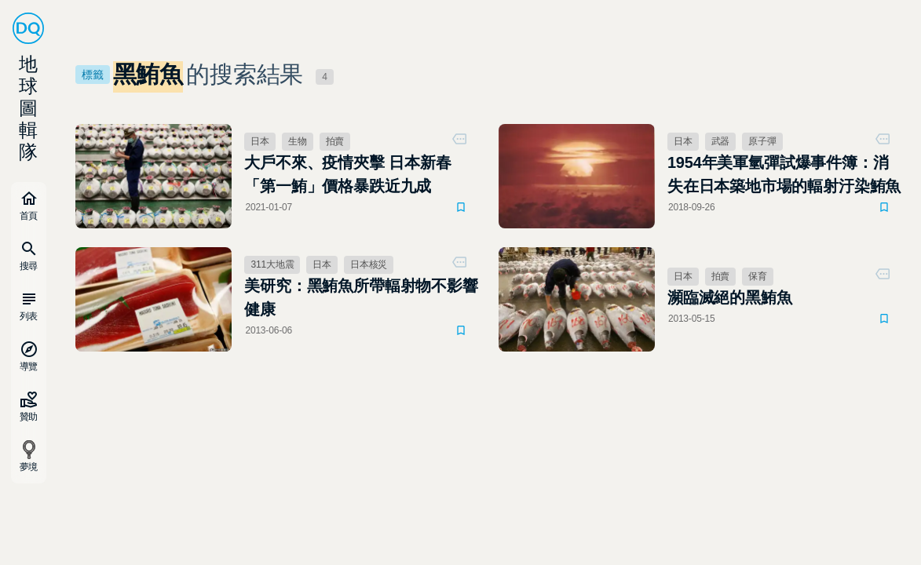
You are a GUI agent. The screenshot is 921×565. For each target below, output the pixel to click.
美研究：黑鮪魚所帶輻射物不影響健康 (360, 297)
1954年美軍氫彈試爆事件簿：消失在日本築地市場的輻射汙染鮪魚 (784, 174)
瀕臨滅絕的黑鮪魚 (729, 297)
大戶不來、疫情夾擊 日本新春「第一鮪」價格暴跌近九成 (347, 174)
